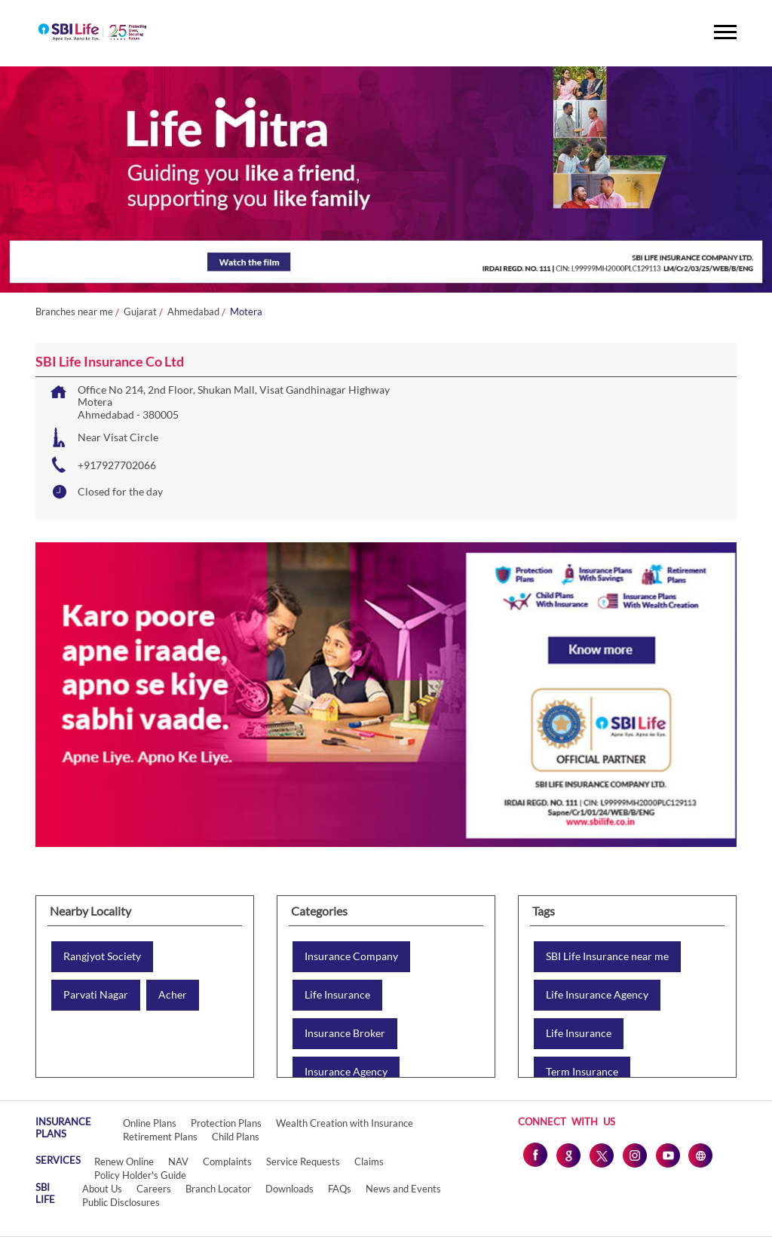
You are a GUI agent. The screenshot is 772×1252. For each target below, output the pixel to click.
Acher (172, 995)
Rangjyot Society (102, 956)
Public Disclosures (121, 1202)
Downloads (289, 1189)
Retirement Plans (160, 1137)
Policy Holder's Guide (140, 1175)
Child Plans (235, 1137)
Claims (369, 1161)
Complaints (227, 1161)
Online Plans (149, 1123)
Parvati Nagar (95, 995)
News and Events (403, 1189)
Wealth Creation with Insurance (344, 1123)
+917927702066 (117, 465)
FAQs (339, 1189)
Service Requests (303, 1161)
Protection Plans (226, 1123)
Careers (153, 1189)
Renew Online (124, 1161)
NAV (178, 1161)
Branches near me (74, 312)
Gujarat (140, 312)
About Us (102, 1189)
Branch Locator (218, 1189)
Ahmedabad (193, 312)
